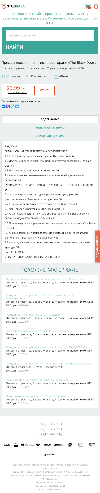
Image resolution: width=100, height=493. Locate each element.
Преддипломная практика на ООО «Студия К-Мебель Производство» (40, 297)
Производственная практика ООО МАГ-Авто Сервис (39, 380)
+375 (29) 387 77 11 (50, 424)
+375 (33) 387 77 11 (50, 429)
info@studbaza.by (50, 434)
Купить (44, 90)
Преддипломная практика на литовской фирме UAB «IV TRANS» (46, 347)
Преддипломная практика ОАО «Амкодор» (33, 314)
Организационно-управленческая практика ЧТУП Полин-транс (46, 279)
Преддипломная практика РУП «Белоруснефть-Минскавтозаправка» (49, 363)
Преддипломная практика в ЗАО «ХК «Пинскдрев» (38, 331)
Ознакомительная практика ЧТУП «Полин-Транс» (37, 396)
